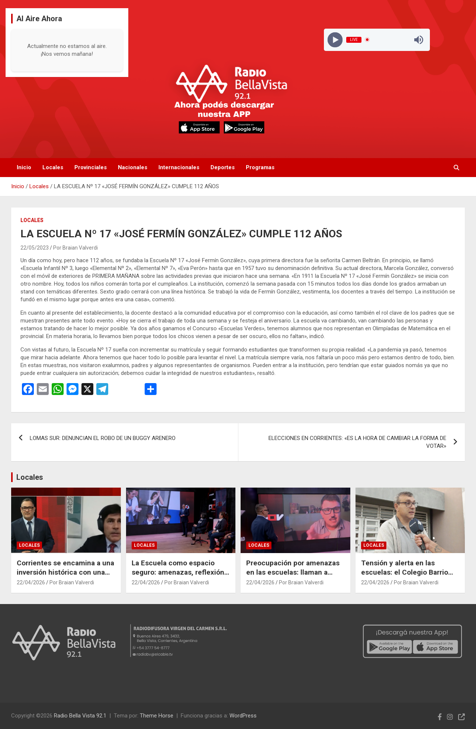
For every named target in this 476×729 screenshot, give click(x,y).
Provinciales (90, 167)
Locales (52, 167)
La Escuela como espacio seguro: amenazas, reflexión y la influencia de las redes (181, 572)
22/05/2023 (34, 248)
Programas (260, 167)
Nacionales (132, 167)
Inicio (24, 167)
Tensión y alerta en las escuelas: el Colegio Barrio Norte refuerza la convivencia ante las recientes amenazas (409, 577)
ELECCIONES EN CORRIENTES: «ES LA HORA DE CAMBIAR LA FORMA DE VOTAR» (357, 442)
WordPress (243, 715)
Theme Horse (156, 715)
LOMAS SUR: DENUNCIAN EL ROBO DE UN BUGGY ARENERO (103, 438)
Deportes (222, 167)
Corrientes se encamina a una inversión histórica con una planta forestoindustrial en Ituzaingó (65, 577)
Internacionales (178, 167)
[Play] (334, 39)
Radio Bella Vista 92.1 (80, 715)
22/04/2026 (31, 582)
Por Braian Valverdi (75, 248)
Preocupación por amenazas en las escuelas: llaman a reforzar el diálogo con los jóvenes (293, 577)
